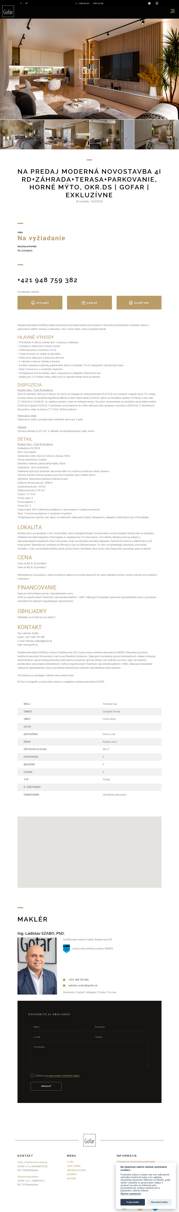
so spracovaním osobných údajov (62, 1075)
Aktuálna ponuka (76, 1170)
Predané (71, 1174)
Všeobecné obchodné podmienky (136, 1161)
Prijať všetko (133, 1202)
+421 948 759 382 (47, 280)
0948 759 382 (98, 3)
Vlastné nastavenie (130, 1193)
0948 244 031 (84, 3)
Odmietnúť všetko (159, 1202)
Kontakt (71, 1178)
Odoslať (46, 1086)
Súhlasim (57, 1075)
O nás (70, 1161)
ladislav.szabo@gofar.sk (82, 985)
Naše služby (74, 1166)
